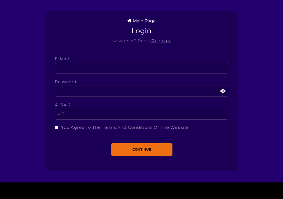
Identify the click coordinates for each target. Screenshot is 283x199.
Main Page (141, 20)
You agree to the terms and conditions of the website (125, 127)
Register (161, 40)
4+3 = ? (63, 105)
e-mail (62, 58)
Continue (141, 149)
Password (66, 81)
